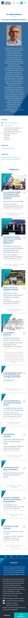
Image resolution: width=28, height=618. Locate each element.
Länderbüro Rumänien (7, 148)
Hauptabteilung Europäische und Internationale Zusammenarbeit (11, 158)
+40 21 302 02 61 (7, 125)
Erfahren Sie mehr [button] (12, 595)
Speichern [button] (7, 615)
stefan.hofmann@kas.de (9, 123)
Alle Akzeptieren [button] (21, 615)
